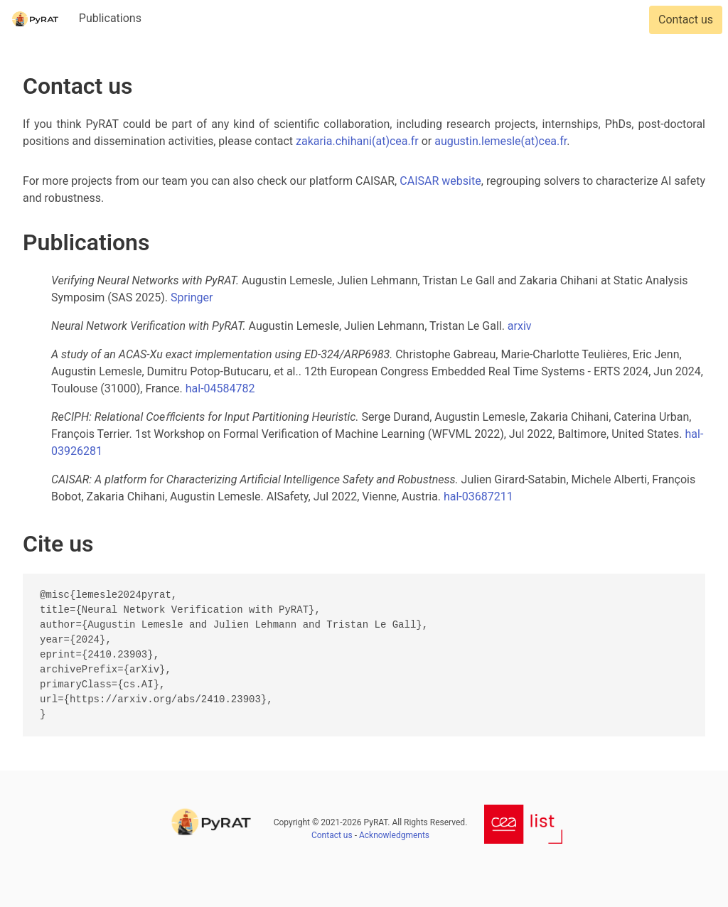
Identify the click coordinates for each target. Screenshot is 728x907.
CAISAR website (440, 181)
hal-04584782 (220, 388)
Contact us (685, 19)
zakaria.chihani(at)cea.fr (357, 141)
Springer (192, 297)
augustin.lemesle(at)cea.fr (500, 141)
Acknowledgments (394, 835)
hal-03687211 (478, 496)
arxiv (520, 326)
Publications (110, 18)
